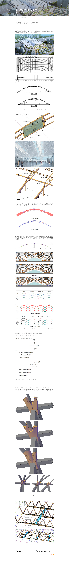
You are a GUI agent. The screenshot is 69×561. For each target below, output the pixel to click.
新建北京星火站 (19, 552)
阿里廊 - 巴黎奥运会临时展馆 (42, 552)
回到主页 (3, 2)
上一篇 (16, 550)
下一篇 (36, 550)
